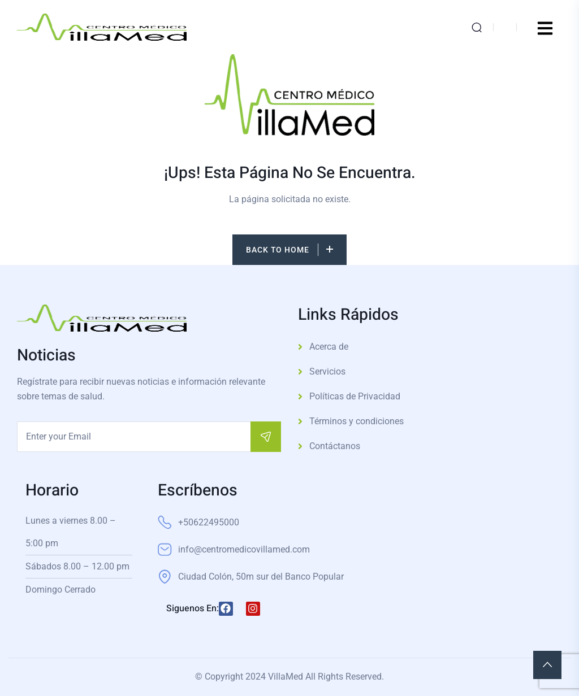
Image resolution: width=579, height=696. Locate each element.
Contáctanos (334, 446)
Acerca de (328, 346)
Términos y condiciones (356, 421)
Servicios (327, 371)
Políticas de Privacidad (354, 396)
